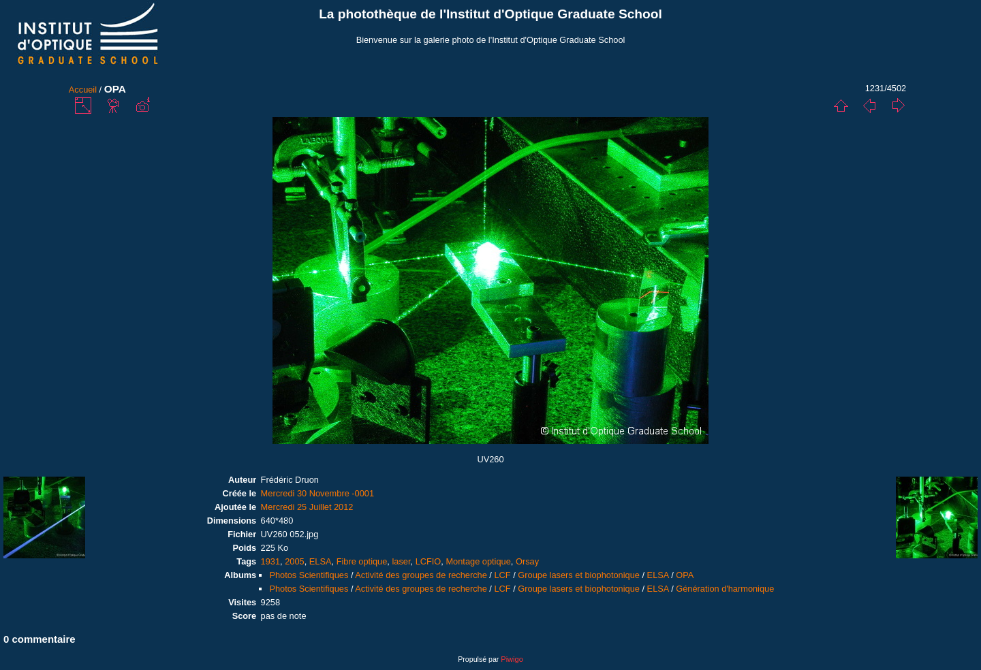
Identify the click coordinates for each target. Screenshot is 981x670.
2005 (294, 561)
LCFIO (428, 561)
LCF (502, 575)
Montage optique (478, 561)
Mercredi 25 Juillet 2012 (307, 507)
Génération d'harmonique (725, 589)
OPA (685, 575)
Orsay (527, 561)
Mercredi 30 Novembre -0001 (317, 493)
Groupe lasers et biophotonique (579, 575)
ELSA (320, 561)
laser (401, 561)
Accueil (83, 89)
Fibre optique (362, 561)
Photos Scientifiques (308, 575)
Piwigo (512, 659)
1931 (270, 561)
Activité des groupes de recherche (420, 575)
